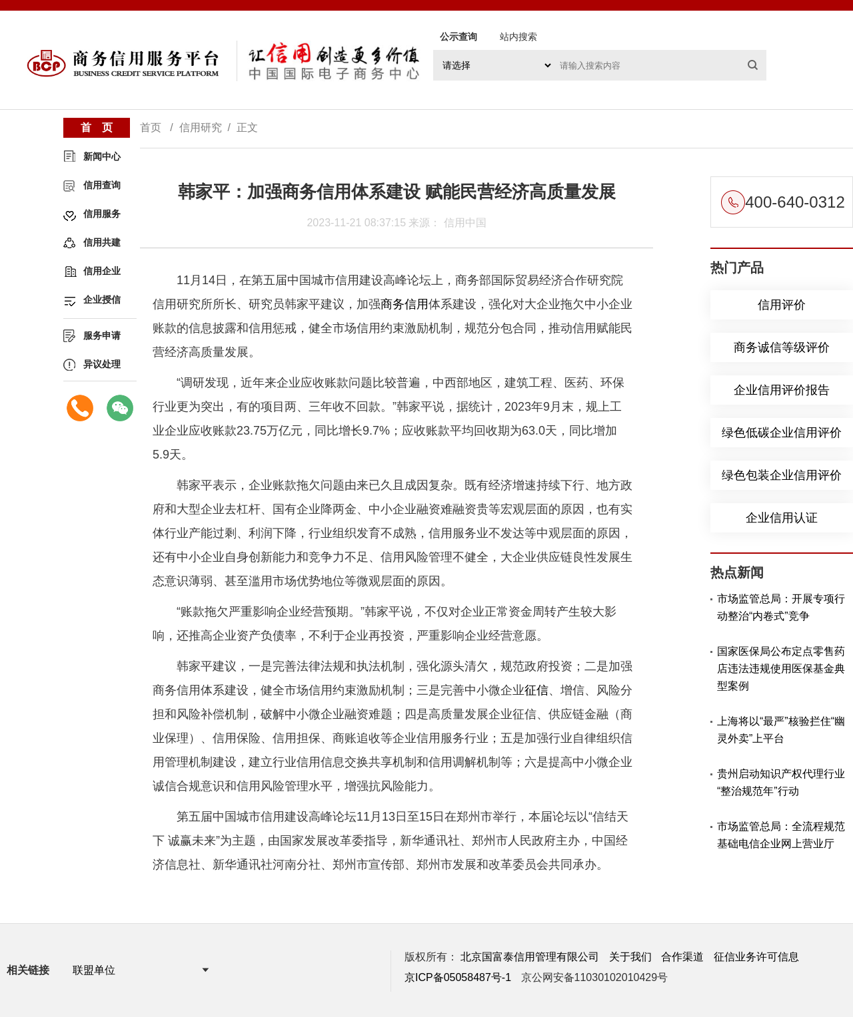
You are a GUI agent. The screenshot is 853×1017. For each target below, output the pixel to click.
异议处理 (102, 364)
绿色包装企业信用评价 (782, 475)
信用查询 (102, 185)
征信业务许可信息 (756, 956)
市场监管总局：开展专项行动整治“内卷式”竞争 (781, 607)
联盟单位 (94, 970)
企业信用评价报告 (782, 390)
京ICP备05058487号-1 (458, 977)
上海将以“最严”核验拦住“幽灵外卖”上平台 (781, 729)
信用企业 (102, 271)
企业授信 (102, 299)
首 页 (97, 127)
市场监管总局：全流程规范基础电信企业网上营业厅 (781, 835)
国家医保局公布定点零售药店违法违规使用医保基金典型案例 (781, 669)
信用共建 (102, 242)
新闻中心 (102, 156)
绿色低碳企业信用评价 (782, 432)
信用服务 (102, 213)
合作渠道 (682, 956)
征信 (536, 690)
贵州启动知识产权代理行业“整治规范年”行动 (781, 782)
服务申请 (102, 335)
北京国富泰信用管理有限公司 (529, 956)
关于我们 (630, 956)
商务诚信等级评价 (782, 347)
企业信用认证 (782, 517)
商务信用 (404, 304)
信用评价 (782, 304)
